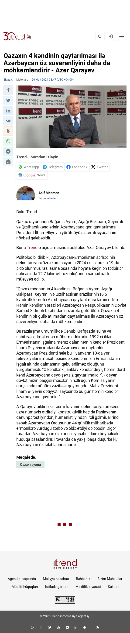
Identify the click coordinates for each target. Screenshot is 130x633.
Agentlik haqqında (22, 579)
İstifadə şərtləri (56, 587)
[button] (8, 90)
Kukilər (113, 587)
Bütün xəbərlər (47, 198)
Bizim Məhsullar (109, 579)
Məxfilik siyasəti (88, 587)
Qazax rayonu (30, 464)
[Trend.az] (17, 36)
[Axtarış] (100, 36)
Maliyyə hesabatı (56, 579)
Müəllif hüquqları (25, 587)
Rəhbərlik (83, 579)
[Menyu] (122, 36)
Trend (32, 247)
